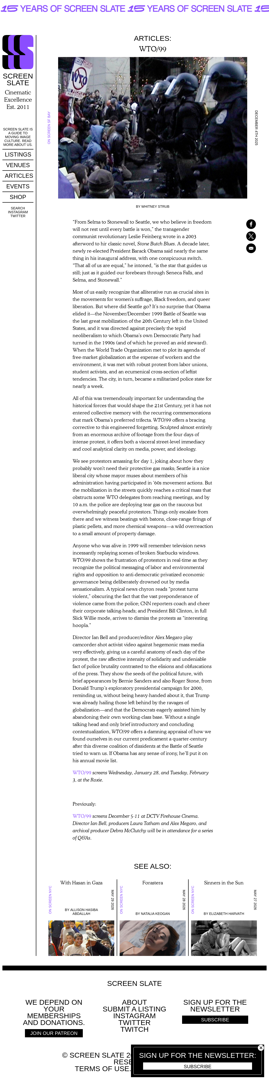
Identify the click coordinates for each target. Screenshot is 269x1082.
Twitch (134, 1029)
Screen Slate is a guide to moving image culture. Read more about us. (18, 137)
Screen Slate (134, 983)
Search (18, 208)
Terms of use (102, 1069)
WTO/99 (82, 772)
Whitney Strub (155, 206)
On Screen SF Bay (49, 127)
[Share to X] (245, 236)
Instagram (18, 212)
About (134, 1002)
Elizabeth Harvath (226, 914)
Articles (19, 175)
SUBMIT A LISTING (134, 1009)
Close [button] (261, 1048)
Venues (18, 165)
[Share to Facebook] (245, 224)
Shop (18, 197)
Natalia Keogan (155, 914)
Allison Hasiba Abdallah (84, 912)
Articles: (152, 38)
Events (18, 186)
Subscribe (198, 1066)
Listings (18, 154)
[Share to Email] (245, 248)
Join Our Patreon (53, 1033)
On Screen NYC (50, 900)
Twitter (17, 216)
